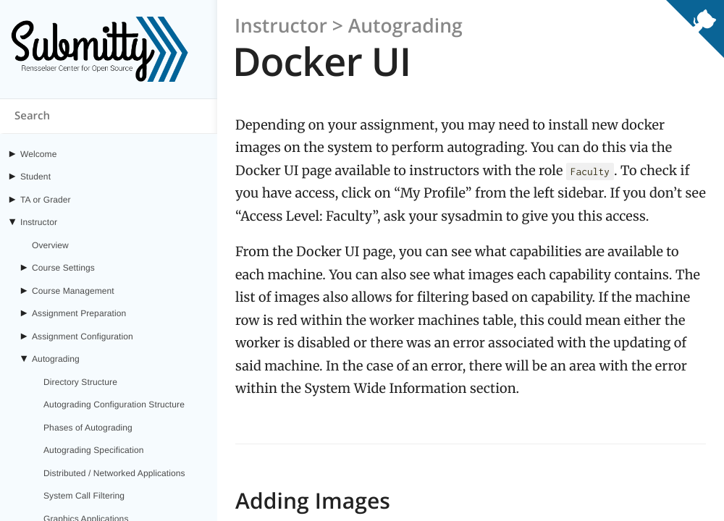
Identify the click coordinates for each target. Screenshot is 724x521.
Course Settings (63, 268)
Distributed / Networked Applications (114, 473)
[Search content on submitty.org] (108, 116)
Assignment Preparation (79, 313)
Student (35, 176)
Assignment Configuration (82, 336)
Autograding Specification (93, 450)
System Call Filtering (84, 496)
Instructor (38, 222)
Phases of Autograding (87, 428)
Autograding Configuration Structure (114, 404)
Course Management (73, 291)
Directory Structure (80, 382)
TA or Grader (45, 200)
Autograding (56, 359)
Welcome (38, 154)
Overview (50, 245)
